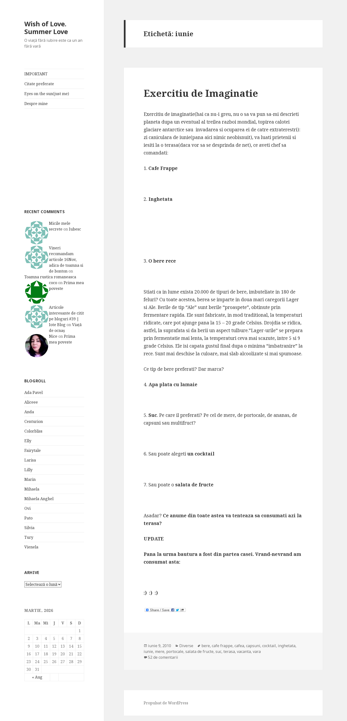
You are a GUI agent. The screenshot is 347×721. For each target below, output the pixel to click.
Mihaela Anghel (38, 498)
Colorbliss (33, 431)
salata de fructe (199, 651)
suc (218, 651)
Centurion (33, 421)
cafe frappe (222, 645)
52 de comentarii (163, 657)
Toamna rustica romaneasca (50, 277)
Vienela (31, 547)
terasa (229, 651)
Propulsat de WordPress (166, 703)
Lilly (28, 469)
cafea (239, 645)
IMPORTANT (35, 74)
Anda (29, 411)
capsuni (253, 645)
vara (257, 651)
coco (53, 282)
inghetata (286, 645)
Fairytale (32, 450)
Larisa (30, 460)
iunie (148, 651)
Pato (28, 518)
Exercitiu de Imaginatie (201, 93)
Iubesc (75, 229)
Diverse (186, 645)
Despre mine (36, 103)
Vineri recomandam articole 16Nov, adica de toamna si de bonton (66, 259)
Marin (30, 479)
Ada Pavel (33, 392)
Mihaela (31, 489)
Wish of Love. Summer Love (46, 27)
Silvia (29, 527)
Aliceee (31, 402)
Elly (27, 440)
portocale (174, 651)
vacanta (244, 651)
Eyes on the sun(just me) (46, 93)
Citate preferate (39, 83)
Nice (53, 336)
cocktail (269, 645)
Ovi (27, 508)
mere (159, 651)
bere (205, 645)
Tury (28, 537)
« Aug (37, 677)
